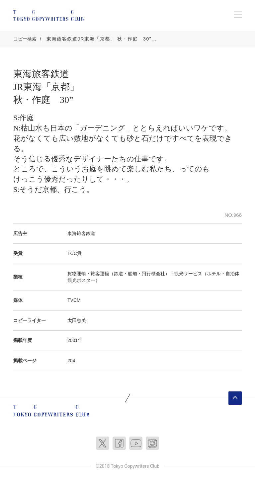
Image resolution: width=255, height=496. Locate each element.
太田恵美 (76, 320)
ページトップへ (235, 398)
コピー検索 (25, 38)
